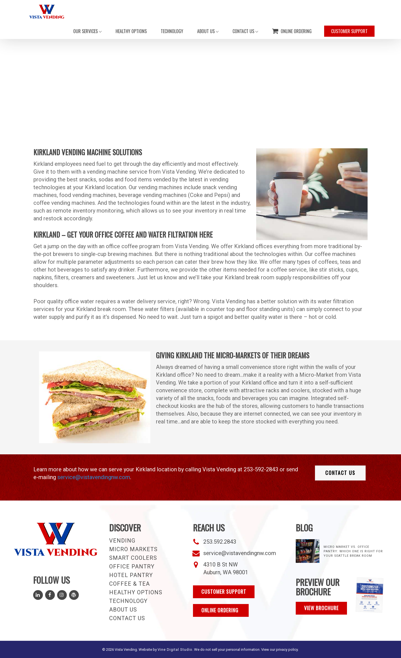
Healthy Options (135, 592)
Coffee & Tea (129, 583)
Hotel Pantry (131, 575)
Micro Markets (133, 549)
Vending (122, 540)
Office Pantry (132, 566)
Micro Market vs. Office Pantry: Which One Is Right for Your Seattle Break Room (353, 551)
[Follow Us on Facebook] (50, 595)
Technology (128, 601)
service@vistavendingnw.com (93, 477)
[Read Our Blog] (74, 595)
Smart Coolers (133, 558)
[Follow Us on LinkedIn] (38, 595)
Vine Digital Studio (175, 649)
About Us (123, 609)
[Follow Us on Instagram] (62, 595)
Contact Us (127, 618)
